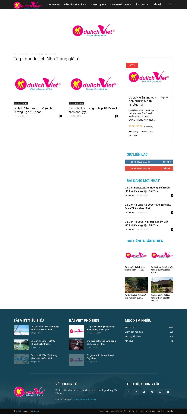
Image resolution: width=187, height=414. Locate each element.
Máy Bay (134, 131)
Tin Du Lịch (98, 4)
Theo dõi (167, 162)
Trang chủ (53, 4)
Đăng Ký (167, 168)
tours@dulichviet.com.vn (84, 399)
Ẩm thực (142, 4)
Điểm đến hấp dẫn (75, 4)
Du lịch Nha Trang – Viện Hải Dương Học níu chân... (33, 110)
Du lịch (18, 411)
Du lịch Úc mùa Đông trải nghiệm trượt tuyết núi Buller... (161, 270)
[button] (169, 4)
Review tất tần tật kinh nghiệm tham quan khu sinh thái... (160, 298)
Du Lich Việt (130, 195)
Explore (164, 97)
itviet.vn (35, 411)
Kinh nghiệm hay (121, 4)
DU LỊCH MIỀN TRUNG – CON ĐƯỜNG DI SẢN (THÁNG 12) (142, 101)
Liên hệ (157, 4)
